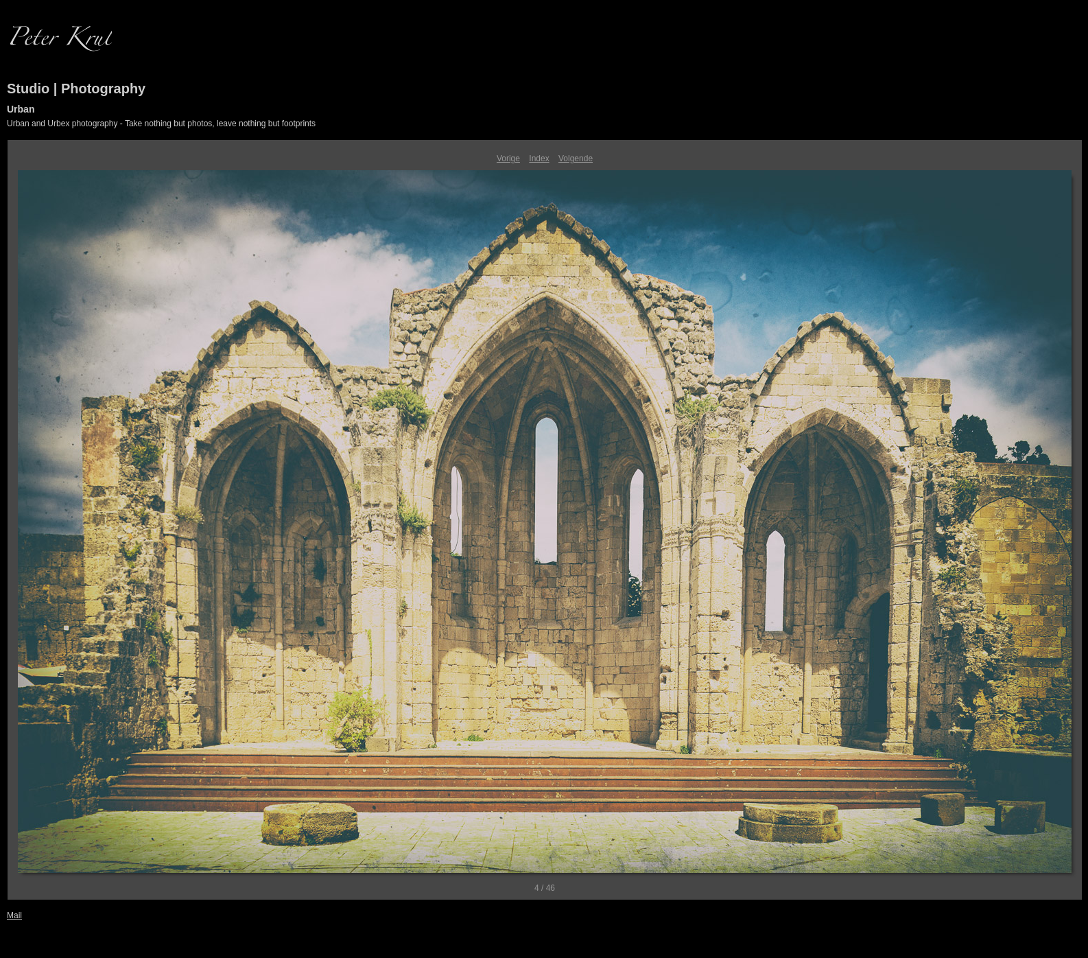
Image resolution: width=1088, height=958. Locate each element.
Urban (20, 109)
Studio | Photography (76, 88)
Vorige (508, 158)
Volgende (575, 158)
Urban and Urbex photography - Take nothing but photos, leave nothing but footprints (161, 123)
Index (539, 158)
